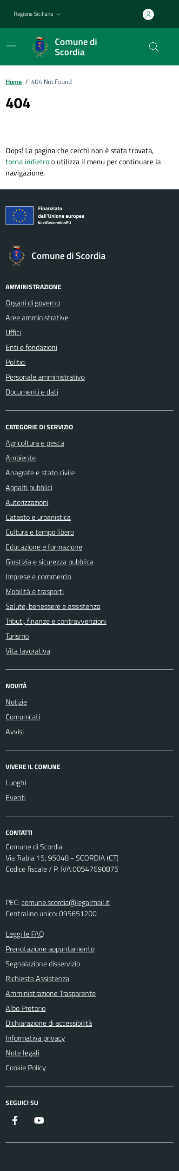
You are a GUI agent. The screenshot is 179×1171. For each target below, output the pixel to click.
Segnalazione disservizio (43, 963)
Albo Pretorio (26, 1008)
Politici (16, 362)
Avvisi (15, 731)
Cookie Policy (26, 1067)
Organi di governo (33, 302)
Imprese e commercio (38, 576)
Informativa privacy (35, 1037)
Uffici (13, 332)
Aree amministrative (37, 317)
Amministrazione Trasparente (51, 993)
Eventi (16, 797)
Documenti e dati (32, 391)
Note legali (22, 1052)
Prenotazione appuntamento (50, 948)
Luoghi (16, 782)
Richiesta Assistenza (37, 978)
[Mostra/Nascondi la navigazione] (11, 46)
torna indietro (27, 161)
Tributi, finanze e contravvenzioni (56, 621)
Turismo (17, 635)
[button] (38, 14)
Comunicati (23, 716)
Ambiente (21, 457)
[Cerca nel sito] (154, 47)
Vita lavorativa (28, 650)
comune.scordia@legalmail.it (65, 902)
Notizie (16, 701)
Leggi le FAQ (25, 933)
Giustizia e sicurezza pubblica (49, 561)
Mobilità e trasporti (35, 591)
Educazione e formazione (44, 546)
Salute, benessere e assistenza (53, 606)
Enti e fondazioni (31, 347)
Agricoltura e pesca (35, 442)
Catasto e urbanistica (38, 517)
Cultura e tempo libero (40, 531)
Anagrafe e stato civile (40, 472)
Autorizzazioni (27, 502)
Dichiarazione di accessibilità (49, 1023)
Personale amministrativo (45, 376)
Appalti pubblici (29, 487)
